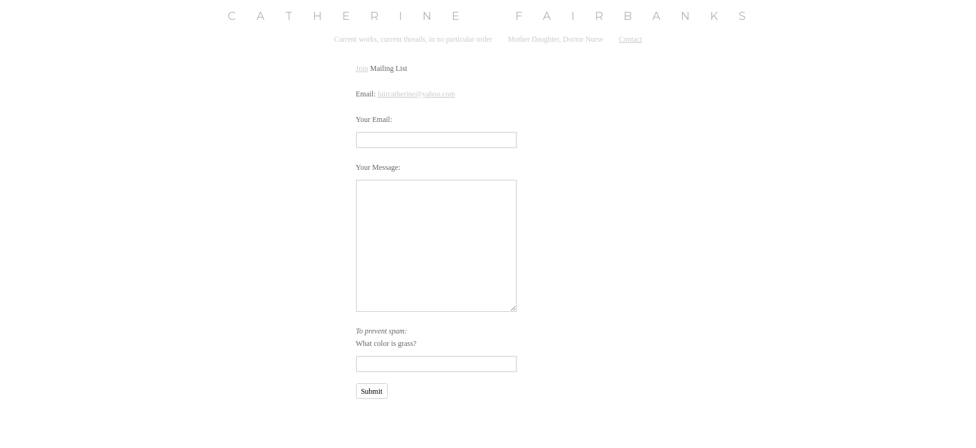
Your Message (377, 167)
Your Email (373, 119)
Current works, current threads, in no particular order (413, 39)
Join (362, 68)
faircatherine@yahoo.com (417, 94)
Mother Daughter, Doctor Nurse (555, 39)
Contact (630, 39)
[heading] (488, 16)
